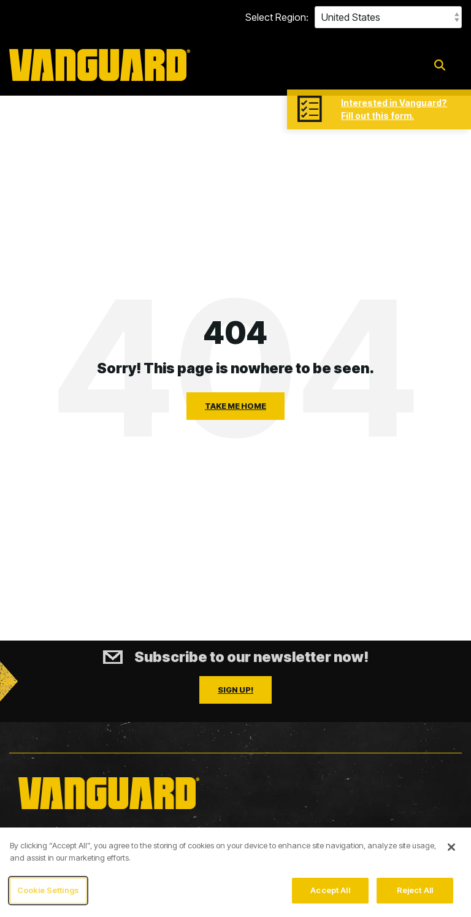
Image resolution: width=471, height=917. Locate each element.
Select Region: (276, 17)
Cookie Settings (48, 891)
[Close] (451, 847)
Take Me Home (235, 406)
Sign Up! (235, 689)
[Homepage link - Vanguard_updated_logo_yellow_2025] (108, 810)
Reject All (415, 891)
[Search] (440, 65)
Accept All (330, 891)
